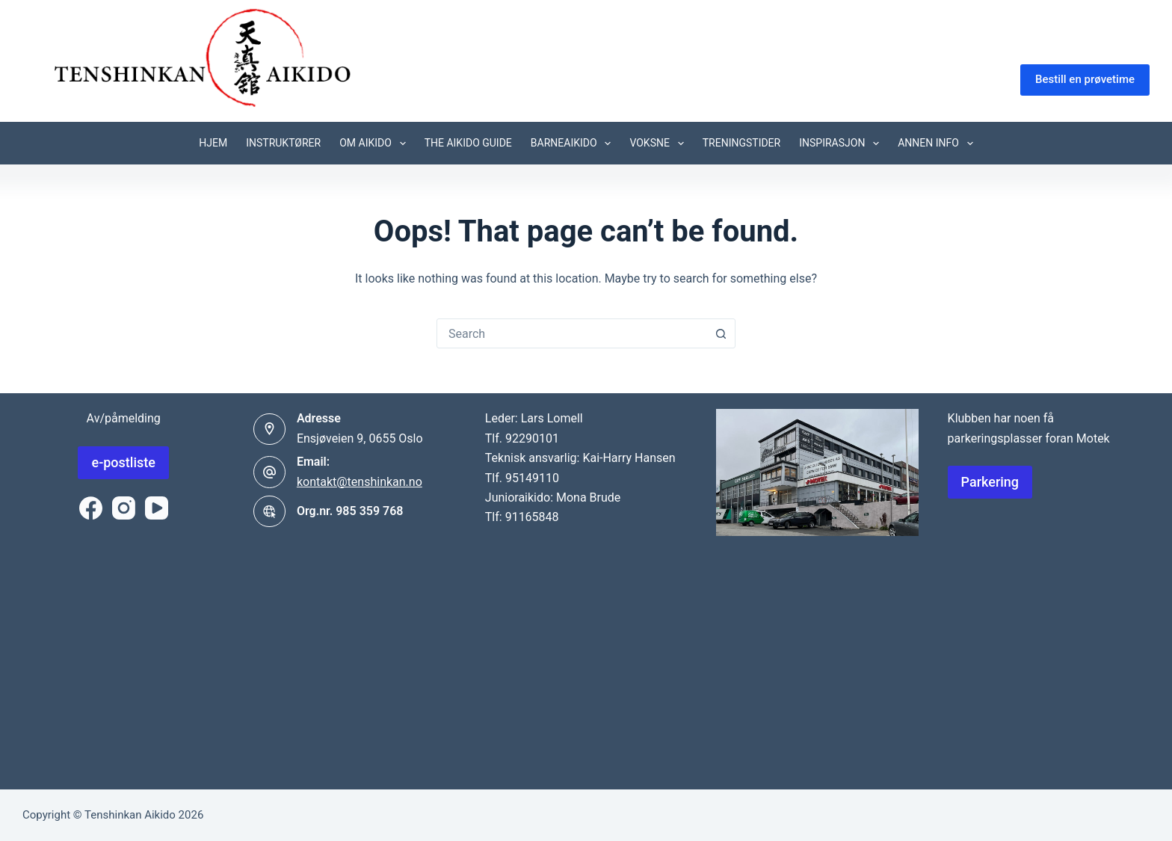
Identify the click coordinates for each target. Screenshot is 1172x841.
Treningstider (742, 143)
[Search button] (720, 333)
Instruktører (283, 143)
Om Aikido (375, 144)
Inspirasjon (842, 144)
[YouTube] (156, 508)
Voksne (659, 144)
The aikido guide (468, 143)
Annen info (938, 144)
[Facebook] (90, 508)
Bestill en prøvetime (1085, 79)
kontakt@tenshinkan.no (359, 482)
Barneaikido (574, 144)
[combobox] (571, 333)
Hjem (213, 143)
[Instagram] (123, 508)
